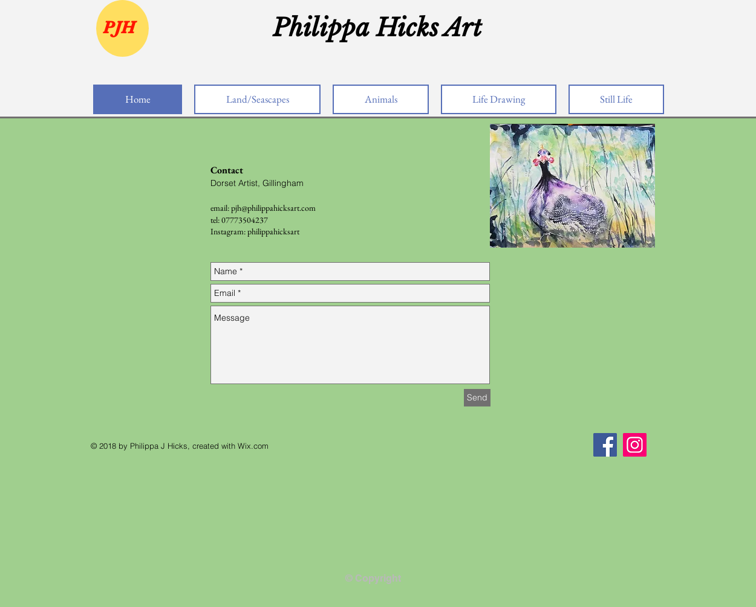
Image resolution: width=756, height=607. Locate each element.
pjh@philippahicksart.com (273, 207)
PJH (119, 27)
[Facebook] (605, 445)
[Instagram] (635, 445)
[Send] (477, 397)
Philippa (324, 28)
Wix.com (253, 446)
